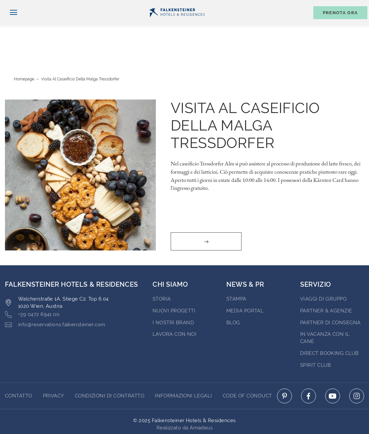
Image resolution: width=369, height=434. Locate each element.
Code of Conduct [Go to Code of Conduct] (247, 370)
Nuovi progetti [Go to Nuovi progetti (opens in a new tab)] (174, 285)
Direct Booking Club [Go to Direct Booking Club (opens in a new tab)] (329, 328)
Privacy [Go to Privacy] (53, 370)
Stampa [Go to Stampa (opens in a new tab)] (236, 273)
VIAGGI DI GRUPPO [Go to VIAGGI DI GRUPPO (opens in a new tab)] (323, 273)
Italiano (18, 5)
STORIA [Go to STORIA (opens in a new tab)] (162, 273)
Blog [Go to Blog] (233, 297)
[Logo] (177, 23)
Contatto (354, 5)
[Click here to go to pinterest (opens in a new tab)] (284, 370)
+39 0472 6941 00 (32, 289)
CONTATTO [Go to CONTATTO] (18, 370)
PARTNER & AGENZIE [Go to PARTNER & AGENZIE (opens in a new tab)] (326, 285)
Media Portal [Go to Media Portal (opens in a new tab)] (245, 285)
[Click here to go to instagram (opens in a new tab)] (356, 370)
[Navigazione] (11, 23)
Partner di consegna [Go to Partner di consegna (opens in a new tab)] (330, 297)
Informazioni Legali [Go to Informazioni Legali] (183, 370)
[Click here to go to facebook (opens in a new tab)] (308, 370)
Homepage (24, 53)
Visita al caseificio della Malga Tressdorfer (80, 53)
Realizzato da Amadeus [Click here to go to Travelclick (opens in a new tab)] (184, 402)
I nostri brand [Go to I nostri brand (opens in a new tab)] (173, 297)
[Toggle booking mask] (337, 23)
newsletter (258, 5)
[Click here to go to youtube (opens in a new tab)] (332, 370)
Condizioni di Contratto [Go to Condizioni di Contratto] (109, 370)
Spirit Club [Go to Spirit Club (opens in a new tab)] (315, 340)
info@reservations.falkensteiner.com (55, 299)
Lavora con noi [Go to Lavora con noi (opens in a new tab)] (174, 309)
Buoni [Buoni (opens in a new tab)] (294, 5)
